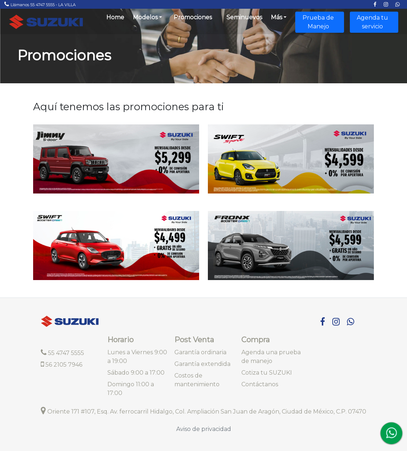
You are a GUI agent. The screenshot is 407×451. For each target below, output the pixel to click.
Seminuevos (244, 17)
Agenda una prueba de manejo (271, 356)
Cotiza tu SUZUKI (266, 372)
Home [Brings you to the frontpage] (115, 17)
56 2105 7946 (61, 364)
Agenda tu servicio (372, 22)
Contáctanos (259, 384)
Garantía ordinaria (200, 352)
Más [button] (276, 17)
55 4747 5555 (62, 353)
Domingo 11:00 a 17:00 (130, 388)
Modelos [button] (145, 17)
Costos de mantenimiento (197, 380)
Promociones (193, 17)
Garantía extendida (202, 363)
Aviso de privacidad (203, 429)
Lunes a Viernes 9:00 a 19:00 (137, 356)
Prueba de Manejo (318, 22)
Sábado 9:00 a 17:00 (136, 372)
